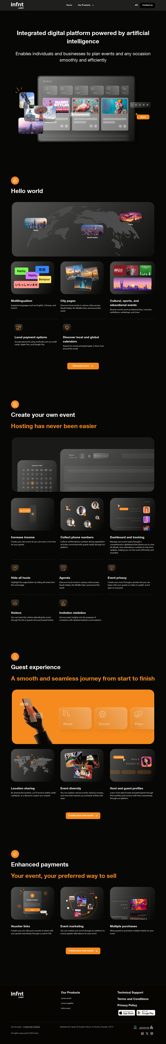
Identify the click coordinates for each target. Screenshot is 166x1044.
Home (69, 5)
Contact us (147, 5)
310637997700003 (31, 1027)
